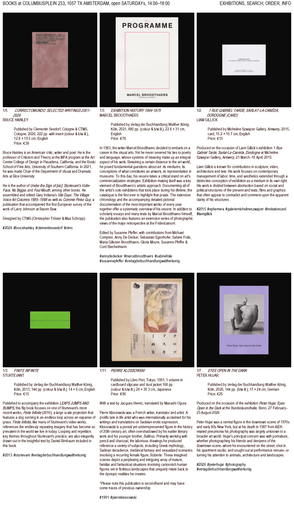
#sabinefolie (163, 256)
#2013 (7, 455)
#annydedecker (111, 256)
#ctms (68, 228)
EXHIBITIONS (232, 6)
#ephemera (215, 209)
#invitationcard (275, 209)
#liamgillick (204, 214)
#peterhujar (215, 464)
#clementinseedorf (49, 228)
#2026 (7, 228)
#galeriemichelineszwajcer (245, 209)
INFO (286, 6)
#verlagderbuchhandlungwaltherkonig (152, 261)
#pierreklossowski (123, 497)
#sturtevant (22, 455)
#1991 (104, 497)
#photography (236, 464)
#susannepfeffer (111, 261)
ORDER (272, 6)
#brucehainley (24, 228)
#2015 (201, 209)
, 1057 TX (66, 6)
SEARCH (255, 6)
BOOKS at (12, 6)
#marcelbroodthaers (138, 256)
